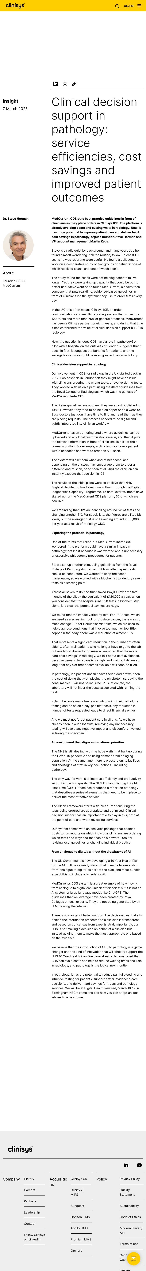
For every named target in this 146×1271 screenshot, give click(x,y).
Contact (29, 1223)
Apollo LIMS (79, 1228)
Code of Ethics (130, 1217)
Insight (10, 101)
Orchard (76, 1250)
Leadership (32, 1212)
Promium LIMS (81, 1239)
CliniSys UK (79, 1179)
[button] (118, 5)
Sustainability (129, 1206)
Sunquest (77, 1206)
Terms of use (129, 1244)
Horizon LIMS (80, 1217)
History (29, 1179)
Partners (30, 1201)
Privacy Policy (130, 1179)
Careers (29, 1190)
